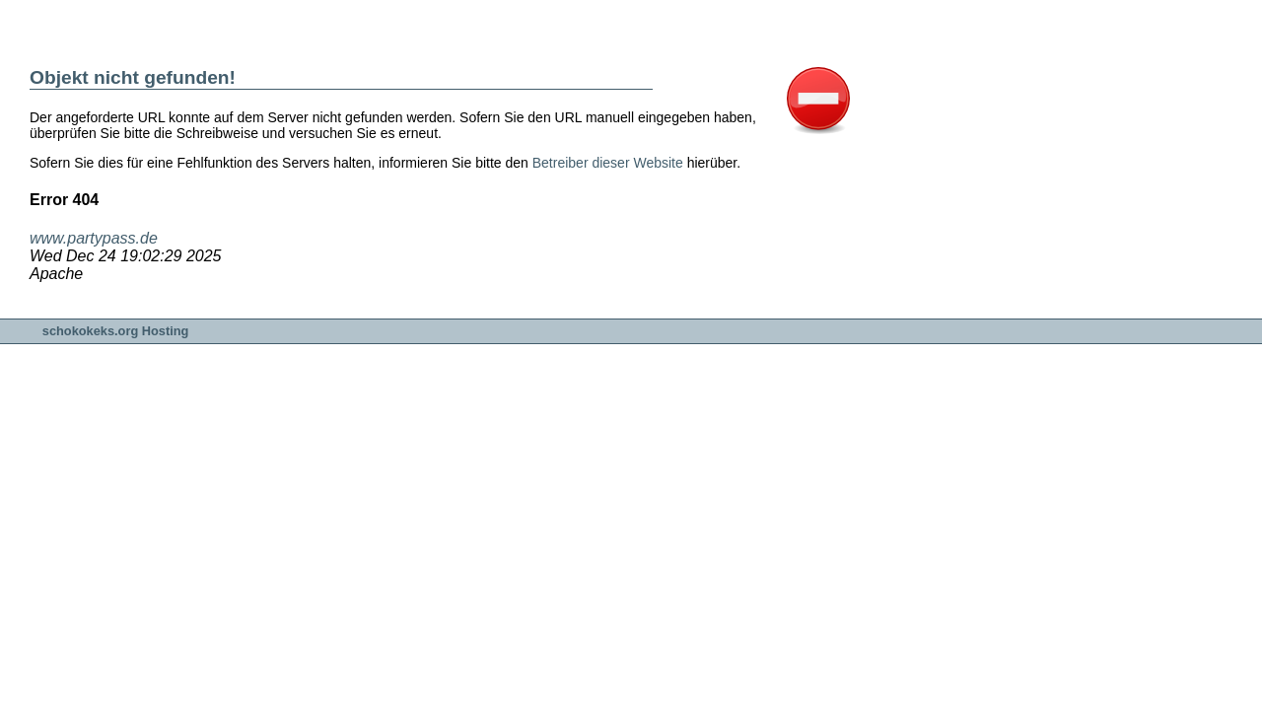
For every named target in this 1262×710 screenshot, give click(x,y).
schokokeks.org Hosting (115, 330)
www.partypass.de (94, 238)
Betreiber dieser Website (607, 163)
